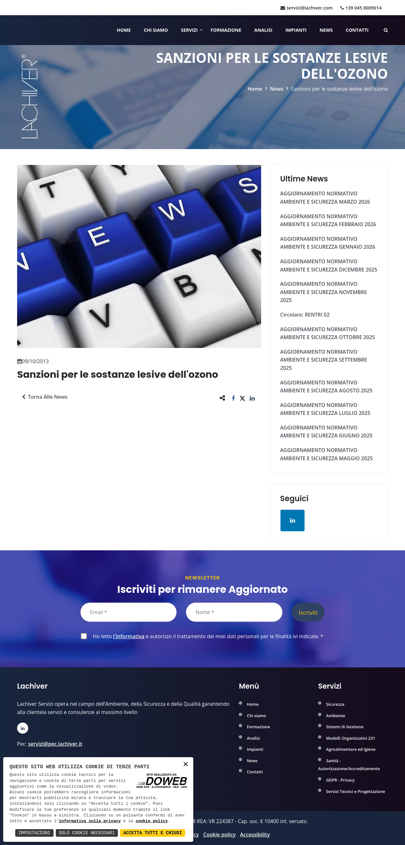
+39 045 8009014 (361, 8)
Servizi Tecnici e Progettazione (355, 791)
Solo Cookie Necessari (87, 833)
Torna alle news (45, 396)
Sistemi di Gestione (344, 727)
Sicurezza (335, 704)
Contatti (357, 30)
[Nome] (234, 612)
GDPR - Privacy (340, 780)
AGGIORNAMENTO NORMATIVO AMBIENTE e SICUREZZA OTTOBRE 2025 (327, 333)
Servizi (189, 30)
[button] (233, 398)
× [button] (186, 764)
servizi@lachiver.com (306, 8)
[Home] (18, 30)
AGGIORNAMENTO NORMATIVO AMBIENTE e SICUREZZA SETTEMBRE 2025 (323, 359)
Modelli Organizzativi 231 (350, 738)
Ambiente (335, 715)
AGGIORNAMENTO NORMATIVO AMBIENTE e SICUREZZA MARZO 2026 (325, 197)
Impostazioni (34, 833)
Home (124, 30)
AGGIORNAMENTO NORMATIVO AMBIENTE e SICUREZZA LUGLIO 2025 (325, 409)
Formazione (226, 30)
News (326, 30)
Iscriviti (308, 612)
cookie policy (152, 821)
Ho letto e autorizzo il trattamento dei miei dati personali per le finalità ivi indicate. (206, 636)
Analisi (263, 30)
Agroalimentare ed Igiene (351, 749)
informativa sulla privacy (90, 821)
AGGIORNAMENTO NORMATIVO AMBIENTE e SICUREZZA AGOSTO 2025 (326, 386)
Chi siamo (156, 30)
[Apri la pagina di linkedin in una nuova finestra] (292, 520)
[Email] (128, 612)
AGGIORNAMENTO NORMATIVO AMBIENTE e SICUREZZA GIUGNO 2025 (326, 431)
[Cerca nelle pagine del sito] (386, 30)
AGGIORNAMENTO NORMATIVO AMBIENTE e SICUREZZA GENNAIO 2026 (327, 243)
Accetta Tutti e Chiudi (152, 833)
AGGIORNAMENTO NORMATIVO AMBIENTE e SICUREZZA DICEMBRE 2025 (328, 265)
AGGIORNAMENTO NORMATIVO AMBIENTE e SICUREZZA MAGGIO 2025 (326, 454)
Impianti (296, 30)
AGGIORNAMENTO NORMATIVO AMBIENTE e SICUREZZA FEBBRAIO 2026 (328, 220)
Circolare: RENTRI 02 (305, 314)
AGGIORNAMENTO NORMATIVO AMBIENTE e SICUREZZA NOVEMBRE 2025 (323, 292)
